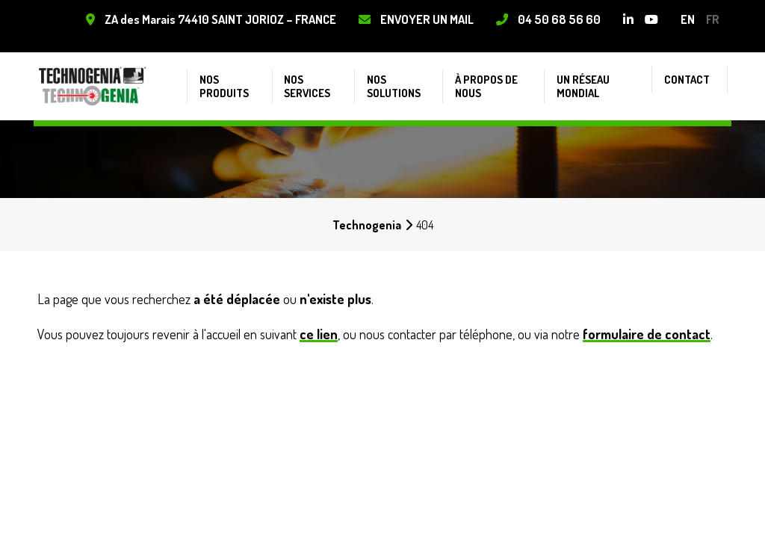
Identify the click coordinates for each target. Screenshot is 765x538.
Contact (693, 67)
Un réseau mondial (586, 74)
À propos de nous (487, 74)
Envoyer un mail (424, 19)
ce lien (319, 334)
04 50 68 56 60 (556, 19)
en (685, 19)
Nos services (306, 74)
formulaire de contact (646, 334)
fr (709, 19)
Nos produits (222, 74)
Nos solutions (394, 74)
